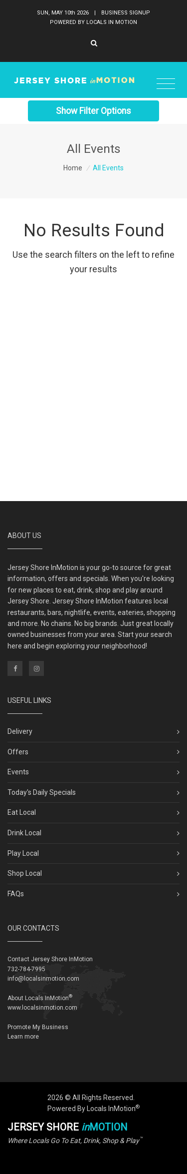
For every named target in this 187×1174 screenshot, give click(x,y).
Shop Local (24, 873)
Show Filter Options (93, 110)
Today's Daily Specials (41, 792)
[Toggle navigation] (166, 83)
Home (72, 168)
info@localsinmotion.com (43, 978)
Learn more (23, 1036)
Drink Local (24, 833)
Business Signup (125, 11)
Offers (17, 752)
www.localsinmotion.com (42, 1007)
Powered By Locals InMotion (93, 1109)
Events (18, 772)
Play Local (23, 853)
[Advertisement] (93, 392)
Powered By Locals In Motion (93, 21)
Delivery (19, 731)
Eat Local (21, 812)
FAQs (15, 894)
